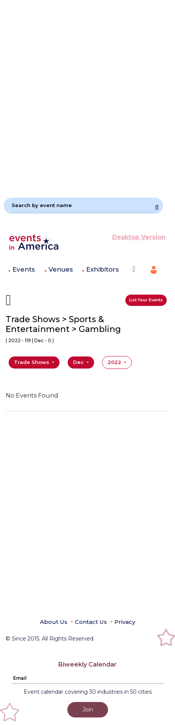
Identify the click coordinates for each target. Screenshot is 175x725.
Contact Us (91, 621)
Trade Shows (32, 362)
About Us (53, 621)
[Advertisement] (87, 95)
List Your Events (146, 300)
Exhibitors (102, 269)
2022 (115, 362)
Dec (79, 362)
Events (23, 269)
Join (87, 709)
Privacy (124, 621)
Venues (61, 269)
